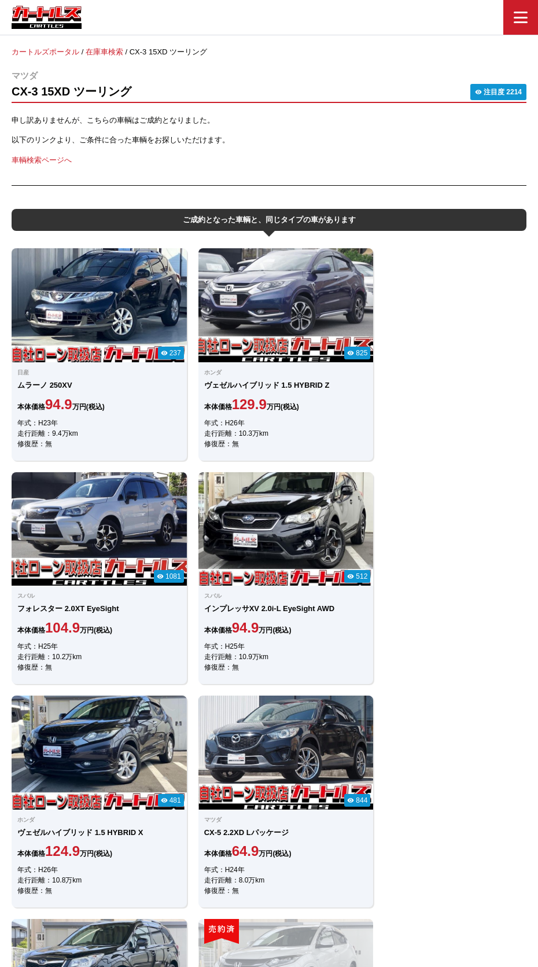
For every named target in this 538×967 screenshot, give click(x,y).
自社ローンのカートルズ (256, 901)
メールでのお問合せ (326, 776)
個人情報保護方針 (386, 901)
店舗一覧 (327, 901)
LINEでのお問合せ (210, 776)
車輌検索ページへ (42, 159)
